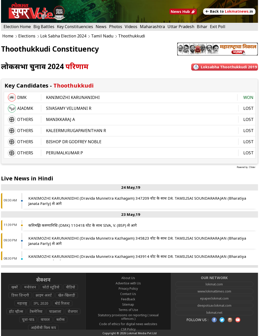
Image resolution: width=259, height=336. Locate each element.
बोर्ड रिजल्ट (62, 303)
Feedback (128, 299)
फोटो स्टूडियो (50, 287)
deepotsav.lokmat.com (214, 305)
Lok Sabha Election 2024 (63, 36)
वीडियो (70, 287)
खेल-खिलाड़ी (66, 295)
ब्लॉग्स (60, 319)
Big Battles (43, 26)
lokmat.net (214, 312)
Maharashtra (152, 26)
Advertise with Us (128, 283)
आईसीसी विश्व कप (43, 327)
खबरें (14, 287)
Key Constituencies (75, 26)
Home (7, 36)
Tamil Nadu (102, 36)
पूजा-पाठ (28, 319)
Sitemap (128, 304)
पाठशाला (55, 311)
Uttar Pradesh (180, 26)
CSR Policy (128, 329)
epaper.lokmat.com (214, 298)
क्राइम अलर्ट (44, 295)
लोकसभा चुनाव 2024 (45, 66)
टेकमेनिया (36, 311)
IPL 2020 (41, 303)
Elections (26, 36)
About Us (128, 278)
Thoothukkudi (131, 36)
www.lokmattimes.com (214, 291)
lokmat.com (214, 284)
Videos (131, 26)
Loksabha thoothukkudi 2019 (229, 66)
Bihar (202, 26)
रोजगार (73, 311)
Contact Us (128, 294)
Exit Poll (217, 26)
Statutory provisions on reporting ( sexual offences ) (128, 317)
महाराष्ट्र (22, 303)
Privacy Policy (128, 288)
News (101, 26)
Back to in (229, 11)
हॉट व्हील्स (16, 311)
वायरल (45, 319)
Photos (115, 26)
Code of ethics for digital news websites (128, 324)
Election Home (17, 26)
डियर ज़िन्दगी (20, 295)
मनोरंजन (30, 287)
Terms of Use (128, 310)
